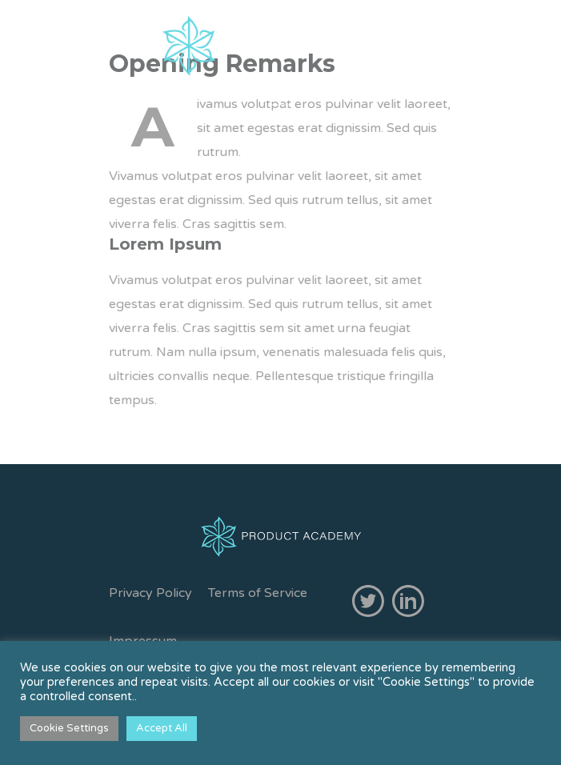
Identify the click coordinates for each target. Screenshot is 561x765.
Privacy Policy (150, 593)
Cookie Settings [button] (69, 728)
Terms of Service (257, 593)
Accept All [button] (161, 728)
